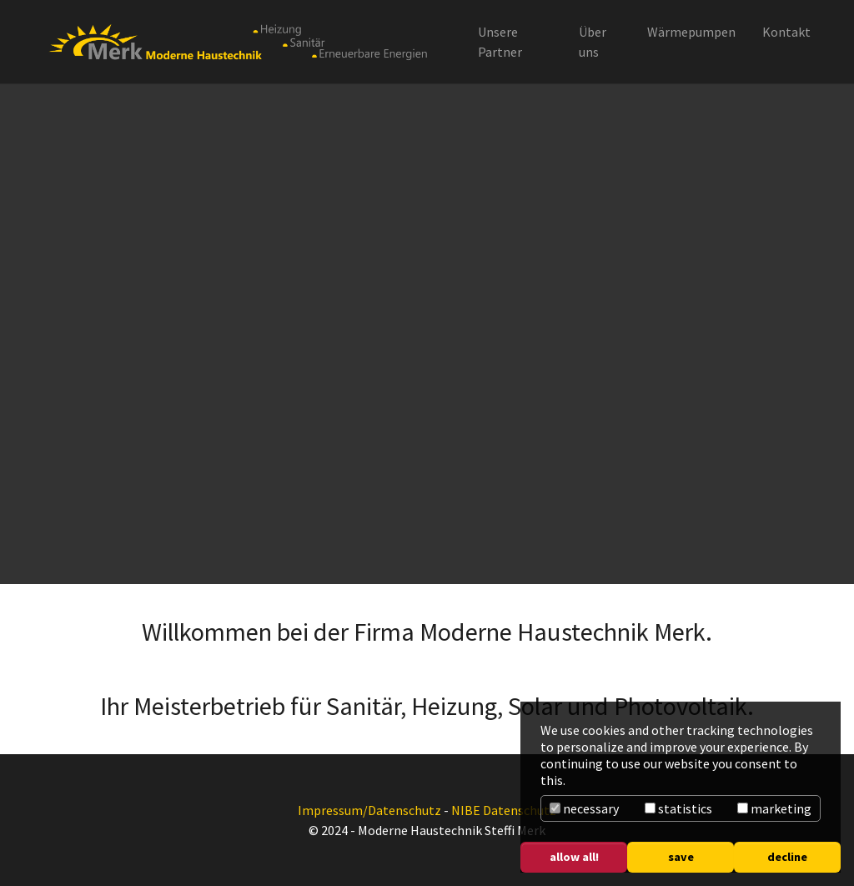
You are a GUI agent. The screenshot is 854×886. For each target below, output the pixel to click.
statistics (678, 808)
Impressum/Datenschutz (369, 810)
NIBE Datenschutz (503, 810)
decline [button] (787, 856)
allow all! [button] (574, 856)
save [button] (681, 856)
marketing (774, 808)
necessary (584, 808)
